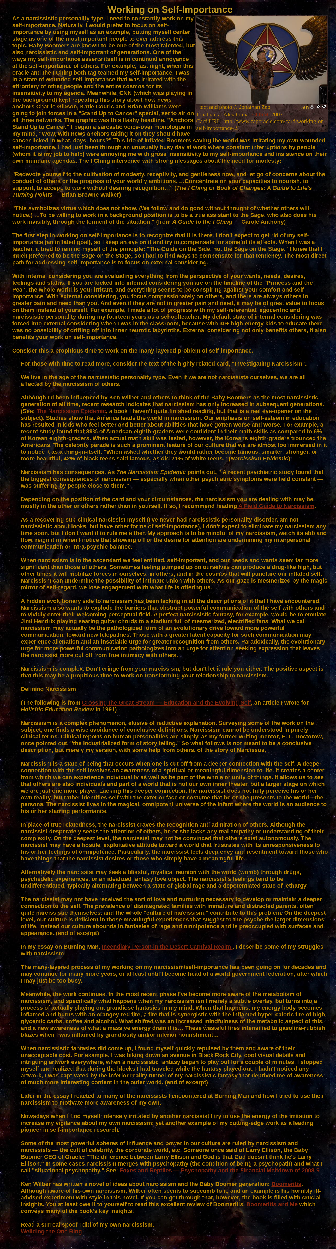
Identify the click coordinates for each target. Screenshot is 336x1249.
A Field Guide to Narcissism (276, 506)
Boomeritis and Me (272, 1204)
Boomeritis (286, 1184)
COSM (260, 114)
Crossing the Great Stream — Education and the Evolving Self (166, 702)
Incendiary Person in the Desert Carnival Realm (167, 946)
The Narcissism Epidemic (71, 411)
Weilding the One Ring (51, 1231)
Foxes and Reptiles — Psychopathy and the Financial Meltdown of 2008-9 (219, 1170)
